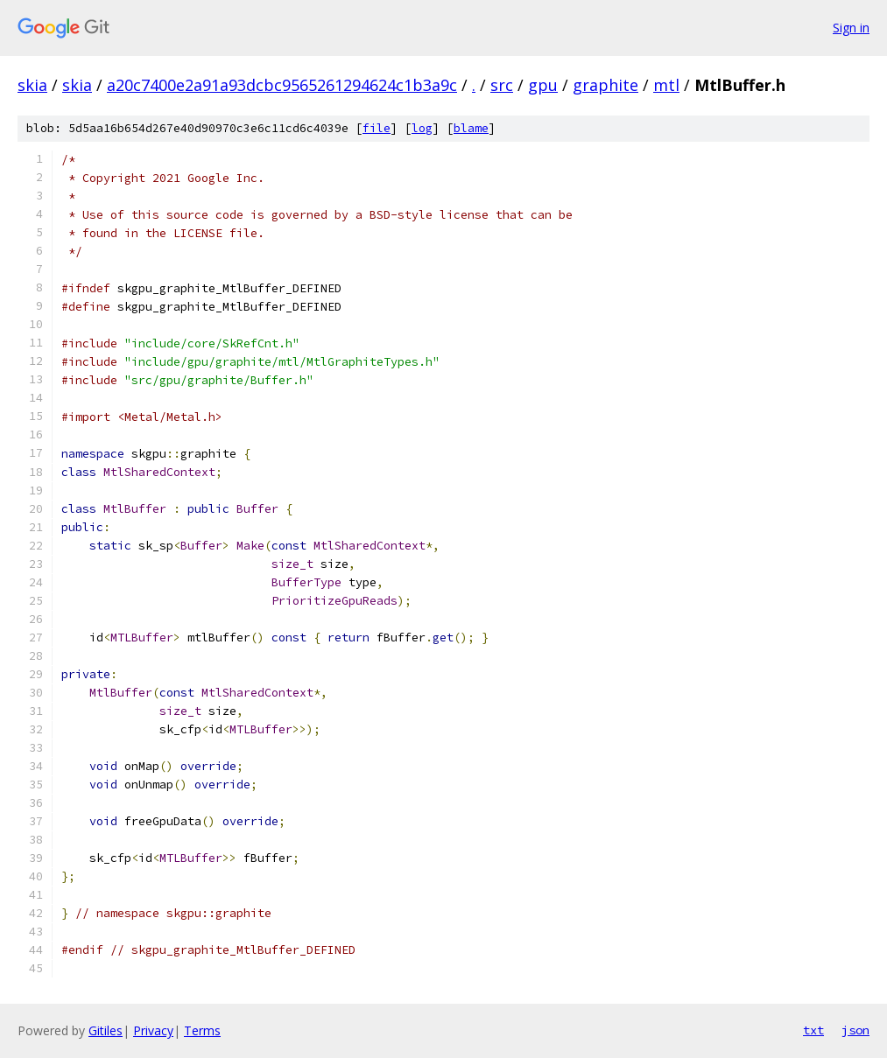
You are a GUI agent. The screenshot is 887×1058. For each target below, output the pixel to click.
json (855, 1030)
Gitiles (105, 1030)
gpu (543, 84)
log (422, 128)
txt (813, 1030)
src (501, 84)
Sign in (851, 27)
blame (471, 128)
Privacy (153, 1030)
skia (32, 84)
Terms (202, 1030)
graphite (605, 84)
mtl (666, 84)
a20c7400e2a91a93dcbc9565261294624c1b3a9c (282, 84)
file (377, 128)
